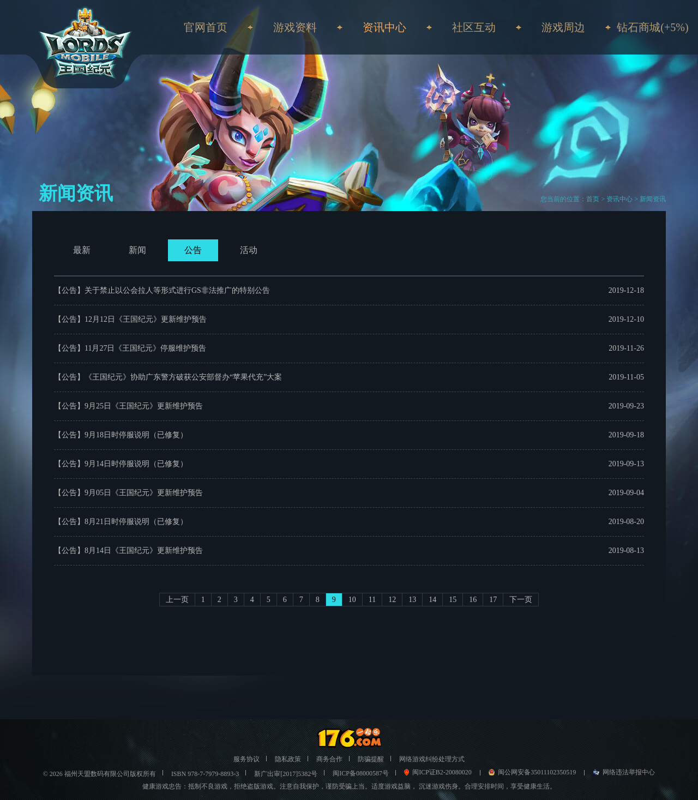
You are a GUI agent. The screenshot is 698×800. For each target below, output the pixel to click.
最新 (82, 250)
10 (352, 600)
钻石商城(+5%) (652, 27)
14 (432, 600)
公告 (193, 250)
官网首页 (205, 27)
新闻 (137, 250)
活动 (248, 250)
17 (493, 600)
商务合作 (329, 759)
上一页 (177, 600)
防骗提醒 (371, 759)
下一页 (520, 600)
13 (412, 600)
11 (372, 600)
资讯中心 (619, 199)
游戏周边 (563, 27)
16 (473, 600)
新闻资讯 (653, 199)
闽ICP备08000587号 (361, 773)
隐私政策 (288, 759)
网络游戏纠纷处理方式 (432, 759)
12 (392, 600)
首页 (592, 199)
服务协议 (246, 759)
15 (452, 600)
